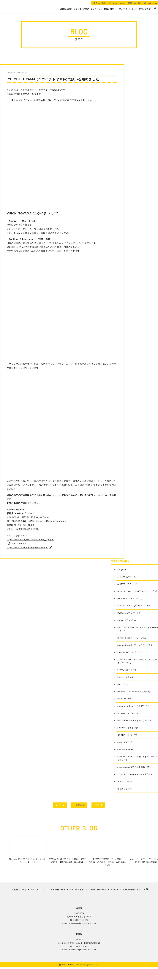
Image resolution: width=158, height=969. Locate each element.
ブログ (86, 9)
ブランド (78, 9)
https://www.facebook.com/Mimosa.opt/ (27, 547)
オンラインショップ (128, 9)
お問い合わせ (145, 9)
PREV (60, 805)
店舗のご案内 (66, 9)
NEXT (98, 805)
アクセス (114, 889)
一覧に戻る (79, 805)
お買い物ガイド (111, 9)
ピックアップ (96, 9)
